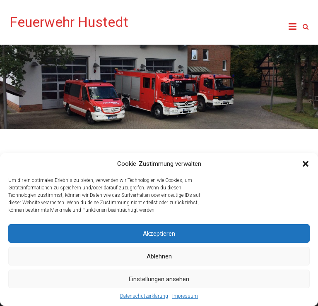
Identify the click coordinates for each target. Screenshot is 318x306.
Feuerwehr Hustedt (69, 22)
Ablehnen (159, 256)
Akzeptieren (159, 233)
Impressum (185, 296)
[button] (305, 164)
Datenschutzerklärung (144, 296)
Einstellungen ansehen (159, 279)
